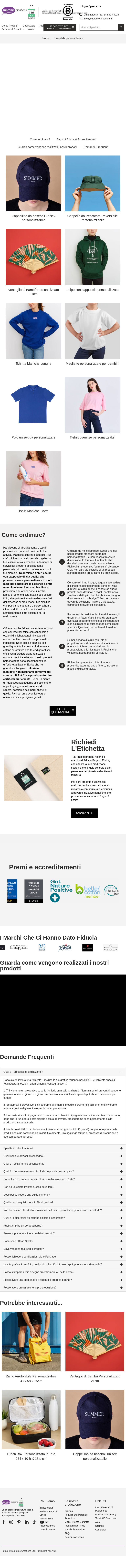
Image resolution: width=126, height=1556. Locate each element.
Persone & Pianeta (13, 29)
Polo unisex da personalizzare (33, 437)
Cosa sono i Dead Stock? (18, 1241)
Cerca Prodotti (10, 25)
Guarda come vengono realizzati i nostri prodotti (47, 147)
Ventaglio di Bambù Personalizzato (33, 292)
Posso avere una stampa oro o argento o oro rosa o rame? (37, 1279)
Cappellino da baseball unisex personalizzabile (33, 220)
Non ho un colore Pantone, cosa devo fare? (28, 1187)
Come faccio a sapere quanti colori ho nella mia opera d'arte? (39, 1179)
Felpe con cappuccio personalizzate (92, 290)
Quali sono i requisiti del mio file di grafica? (28, 1202)
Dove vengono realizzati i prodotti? (23, 1248)
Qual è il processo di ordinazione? (23, 1071)
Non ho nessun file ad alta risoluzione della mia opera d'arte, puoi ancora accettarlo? (52, 1210)
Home (45, 38)
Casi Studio (29, 25)
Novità (31, 29)
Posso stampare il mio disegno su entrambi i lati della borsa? (38, 1272)
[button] (63, 1072)
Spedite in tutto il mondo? (18, 1148)
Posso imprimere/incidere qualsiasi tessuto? (29, 1233)
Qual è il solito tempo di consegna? (23, 1163)
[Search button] (121, 27)
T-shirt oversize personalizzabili (92, 437)
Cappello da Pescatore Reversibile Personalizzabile (92, 218)
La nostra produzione (73, 1502)
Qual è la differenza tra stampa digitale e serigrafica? (34, 1218)
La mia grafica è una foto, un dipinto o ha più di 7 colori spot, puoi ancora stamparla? (52, 1264)
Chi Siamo (47, 1501)
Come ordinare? (40, 139)
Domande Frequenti (96, 147)
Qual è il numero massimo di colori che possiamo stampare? (38, 1171)
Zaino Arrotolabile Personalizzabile (31, 1378)
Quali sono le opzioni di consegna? (23, 1156)
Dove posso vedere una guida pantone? (26, 1194)
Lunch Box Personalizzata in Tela (31, 1456)
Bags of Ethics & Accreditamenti (76, 139)
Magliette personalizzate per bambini (92, 363)
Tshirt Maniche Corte (34, 511)
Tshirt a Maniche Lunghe (33, 363)
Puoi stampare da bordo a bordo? (22, 1225)
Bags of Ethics (25, 664)
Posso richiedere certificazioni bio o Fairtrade (29, 1256)
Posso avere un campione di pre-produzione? (29, 1287)
